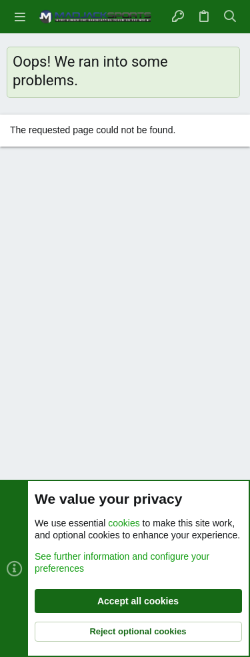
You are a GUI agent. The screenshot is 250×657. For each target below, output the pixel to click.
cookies (123, 523)
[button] (20, 17)
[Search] (230, 16)
